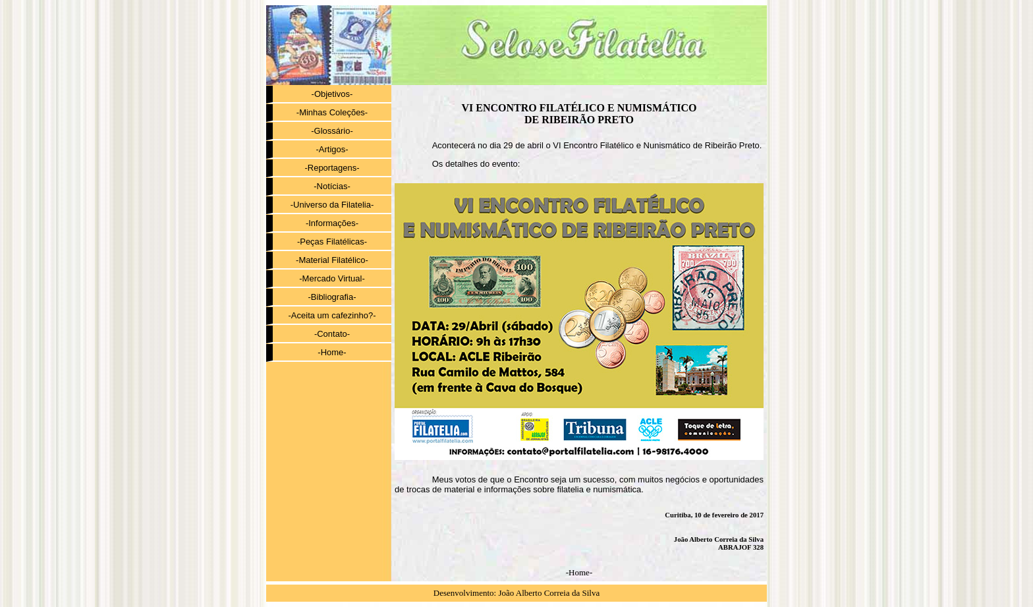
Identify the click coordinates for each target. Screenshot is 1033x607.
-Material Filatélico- (332, 260)
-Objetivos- (332, 94)
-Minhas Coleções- (332, 112)
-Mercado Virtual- (331, 278)
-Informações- (332, 223)
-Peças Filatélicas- (332, 241)
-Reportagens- (331, 168)
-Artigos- (332, 149)
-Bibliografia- (332, 297)
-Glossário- (332, 131)
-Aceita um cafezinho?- (332, 315)
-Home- (332, 352)
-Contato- (332, 334)
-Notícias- (332, 186)
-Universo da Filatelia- (332, 205)
